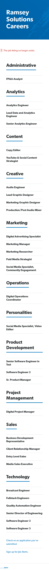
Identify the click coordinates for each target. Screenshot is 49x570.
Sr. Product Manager (18, 380)
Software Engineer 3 (18, 521)
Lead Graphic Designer (20, 195)
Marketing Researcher (19, 252)
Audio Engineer (15, 187)
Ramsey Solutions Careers (19, 20)
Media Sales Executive (19, 464)
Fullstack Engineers (17, 498)
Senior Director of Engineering (24, 513)
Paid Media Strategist (19, 259)
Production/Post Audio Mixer (24, 210)
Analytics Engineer (17, 105)
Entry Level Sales (16, 456)
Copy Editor (13, 150)
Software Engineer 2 (18, 372)
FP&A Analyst (14, 79)
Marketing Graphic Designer (23, 202)
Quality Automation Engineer (23, 506)
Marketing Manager (18, 244)
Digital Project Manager (20, 412)
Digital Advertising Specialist (23, 236)
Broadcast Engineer (18, 490)
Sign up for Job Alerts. (17, 552)
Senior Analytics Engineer (21, 124)
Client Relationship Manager (23, 449)
